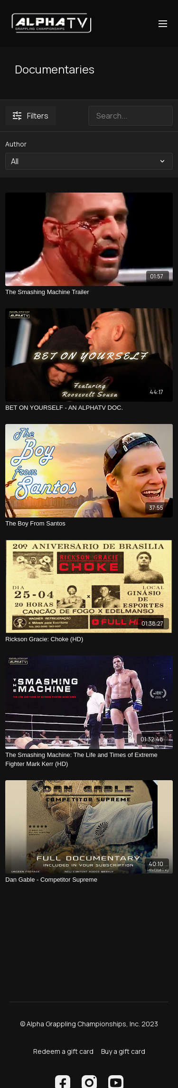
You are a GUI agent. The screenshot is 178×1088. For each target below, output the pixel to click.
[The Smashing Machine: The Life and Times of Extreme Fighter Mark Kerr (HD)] (89, 759)
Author (16, 143)
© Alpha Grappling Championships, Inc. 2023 (89, 1024)
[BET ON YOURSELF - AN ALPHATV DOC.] (89, 408)
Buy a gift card (123, 1051)
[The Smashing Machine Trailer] (89, 292)
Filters (30, 116)
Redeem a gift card (63, 1051)
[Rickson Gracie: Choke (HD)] (89, 639)
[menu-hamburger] (163, 23)
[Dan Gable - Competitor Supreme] (89, 880)
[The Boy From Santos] (89, 523)
